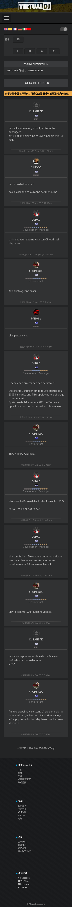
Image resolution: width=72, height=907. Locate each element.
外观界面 (22, 782)
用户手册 (22, 809)
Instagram (24, 884)
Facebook (24, 878)
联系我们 (22, 845)
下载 (20, 770)
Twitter (22, 887)
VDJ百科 (22, 812)
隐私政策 (22, 848)
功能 (20, 776)
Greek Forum (35, 70)
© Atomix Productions (36, 904)
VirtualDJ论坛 (15, 70)
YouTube (23, 881)
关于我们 (22, 842)
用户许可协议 (24, 851)
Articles (21, 815)
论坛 (20, 818)
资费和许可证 (24, 779)
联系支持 (22, 806)
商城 (20, 773)
